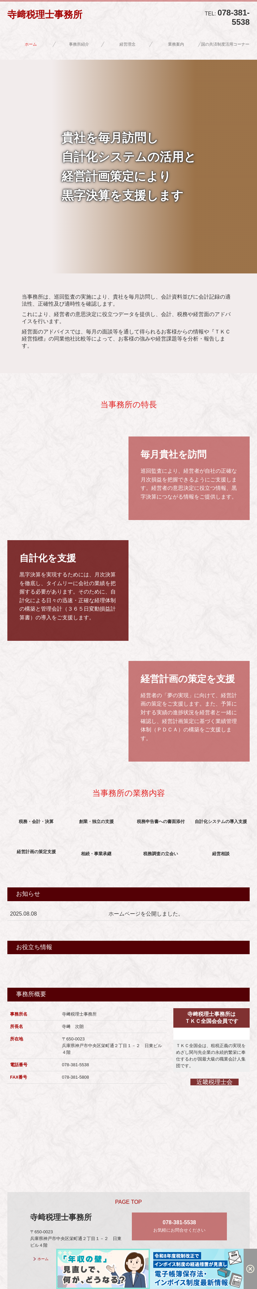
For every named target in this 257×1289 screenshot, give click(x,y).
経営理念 (127, 44)
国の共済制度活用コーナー (225, 44)
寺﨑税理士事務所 (44, 14)
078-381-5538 (234, 17)
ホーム (31, 44)
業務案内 (176, 44)
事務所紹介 (79, 44)
